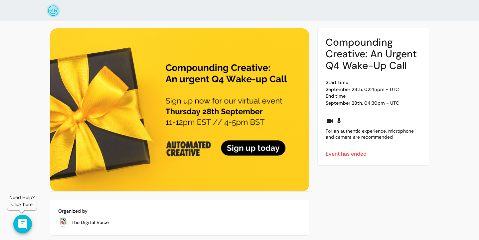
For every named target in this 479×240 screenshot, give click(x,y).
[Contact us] (22, 224)
